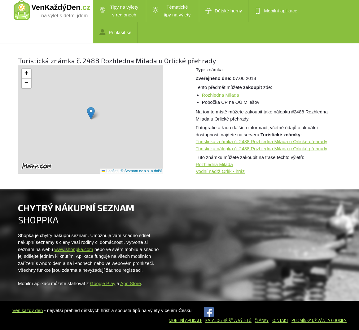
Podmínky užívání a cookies (319, 320)
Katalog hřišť (219, 320)
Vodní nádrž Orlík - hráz (220, 171)
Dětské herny (223, 11)
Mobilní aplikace (276, 11)
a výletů (242, 320)
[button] (91, 113)
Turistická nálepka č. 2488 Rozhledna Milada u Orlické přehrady (261, 148)
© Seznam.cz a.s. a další (141, 171)
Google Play (103, 283)
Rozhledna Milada (220, 95)
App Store (130, 283)
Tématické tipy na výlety (171, 10)
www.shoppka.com (74, 249)
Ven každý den (27, 310)
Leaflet (109, 171)
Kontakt (280, 320)
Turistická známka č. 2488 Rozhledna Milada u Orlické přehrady (261, 141)
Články (262, 320)
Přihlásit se (115, 32)
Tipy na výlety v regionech (118, 10)
